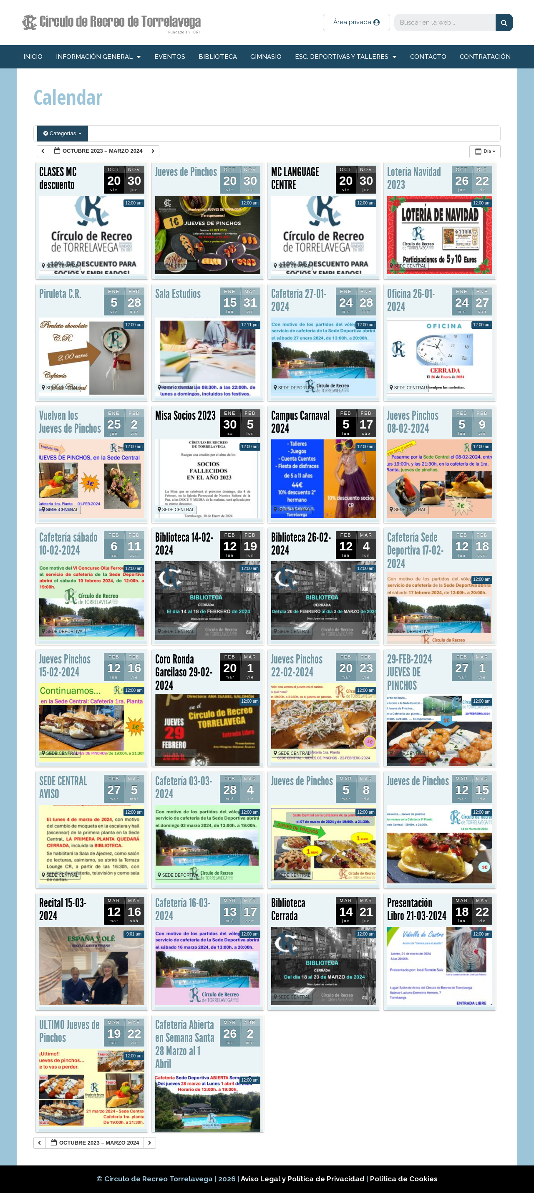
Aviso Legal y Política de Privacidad (303, 1179)
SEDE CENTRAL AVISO (63, 788)
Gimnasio (266, 57)
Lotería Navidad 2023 (414, 178)
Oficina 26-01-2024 (411, 300)
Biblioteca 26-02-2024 (301, 544)
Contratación (485, 57)
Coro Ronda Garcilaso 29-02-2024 (184, 672)
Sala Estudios (178, 293)
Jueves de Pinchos (186, 171)
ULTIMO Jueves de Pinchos (69, 1031)
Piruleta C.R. (60, 293)
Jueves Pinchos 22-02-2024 (296, 666)
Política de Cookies (404, 1179)
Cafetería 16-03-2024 (183, 909)
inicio (33, 57)
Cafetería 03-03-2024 (183, 788)
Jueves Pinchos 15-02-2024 (65, 666)
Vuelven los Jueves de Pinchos (70, 422)
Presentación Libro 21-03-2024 (416, 909)
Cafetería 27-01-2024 (299, 300)
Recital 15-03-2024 (63, 909)
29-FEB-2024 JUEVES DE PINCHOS (409, 672)
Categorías (62, 133)
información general (98, 57)
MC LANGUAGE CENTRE (295, 178)
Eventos (169, 57)
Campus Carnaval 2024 (300, 422)
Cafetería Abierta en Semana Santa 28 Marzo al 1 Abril (184, 1044)
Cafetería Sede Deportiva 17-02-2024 (415, 550)
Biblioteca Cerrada (288, 909)
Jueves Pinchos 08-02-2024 (412, 422)
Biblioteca (218, 57)
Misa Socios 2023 (185, 415)
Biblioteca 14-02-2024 (184, 544)
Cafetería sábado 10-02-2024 (68, 544)
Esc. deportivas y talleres (345, 57)
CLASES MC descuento (57, 178)
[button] (356, 22)
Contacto (428, 57)
